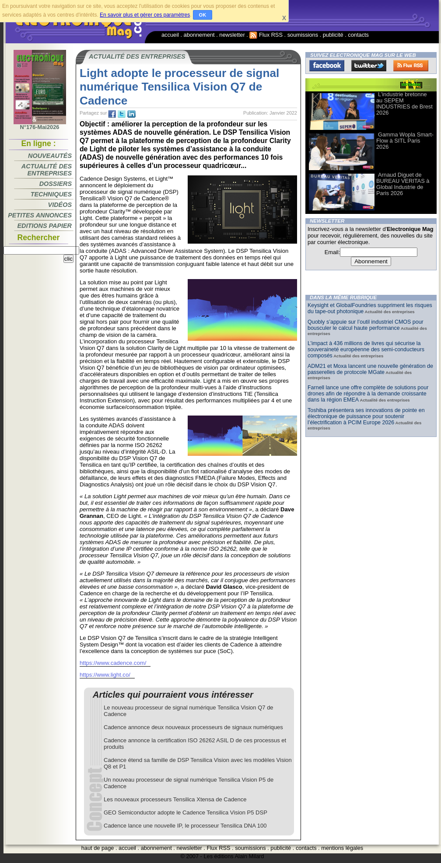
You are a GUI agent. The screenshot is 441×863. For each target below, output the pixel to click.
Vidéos (60, 204)
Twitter (368, 65)
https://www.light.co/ (105, 674)
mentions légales (342, 848)
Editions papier (45, 225)
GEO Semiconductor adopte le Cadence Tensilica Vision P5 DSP (185, 812)
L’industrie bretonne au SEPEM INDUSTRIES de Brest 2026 (404, 103)
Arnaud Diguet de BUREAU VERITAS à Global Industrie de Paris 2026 (402, 183)
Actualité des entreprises (46, 170)
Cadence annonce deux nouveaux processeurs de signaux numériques (193, 727)
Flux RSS (266, 34)
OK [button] (202, 14)
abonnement (199, 34)
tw (121, 114)
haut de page (97, 848)
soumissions (302, 34)
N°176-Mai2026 (40, 124)
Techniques (51, 194)
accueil (170, 34)
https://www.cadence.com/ (113, 663)
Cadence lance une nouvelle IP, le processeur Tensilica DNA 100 (185, 825)
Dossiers (55, 183)
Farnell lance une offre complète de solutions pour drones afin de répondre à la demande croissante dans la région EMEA (368, 393)
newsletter (232, 34)
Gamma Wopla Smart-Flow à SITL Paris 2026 (405, 140)
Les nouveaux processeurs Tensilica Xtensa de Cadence (175, 799)
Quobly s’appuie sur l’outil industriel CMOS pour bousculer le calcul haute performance (366, 325)
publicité (333, 34)
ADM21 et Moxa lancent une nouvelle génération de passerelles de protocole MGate (370, 369)
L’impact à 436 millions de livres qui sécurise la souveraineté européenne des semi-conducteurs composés (366, 349)
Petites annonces (40, 215)
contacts (358, 34)
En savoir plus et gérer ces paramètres (145, 15)
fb (112, 114)
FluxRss (410, 65)
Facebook (326, 65)
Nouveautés (50, 155)
